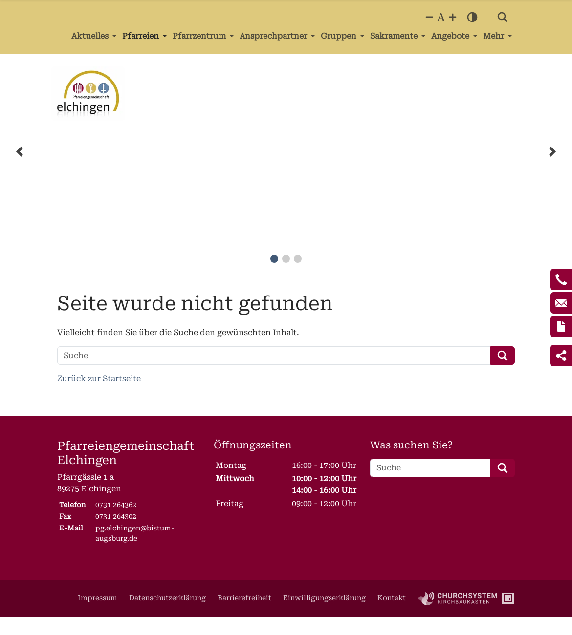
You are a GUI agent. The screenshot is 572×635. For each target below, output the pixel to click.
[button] (502, 17)
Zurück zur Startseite (99, 378)
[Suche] (274, 355)
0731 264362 (115, 504)
